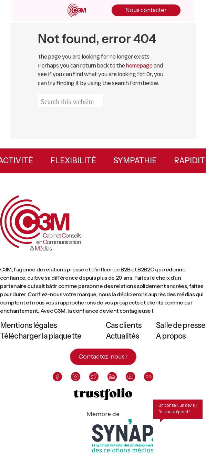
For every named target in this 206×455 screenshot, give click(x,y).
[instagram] (75, 376)
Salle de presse (180, 325)
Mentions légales (28, 325)
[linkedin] (112, 376)
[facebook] (57, 376)
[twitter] (94, 376)
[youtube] (130, 376)
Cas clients (124, 325)
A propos (171, 336)
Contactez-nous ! (103, 356)
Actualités (122, 336)
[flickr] (148, 376)
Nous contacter (146, 10)
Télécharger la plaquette (40, 336)
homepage (139, 65)
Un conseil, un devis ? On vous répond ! (177, 408)
